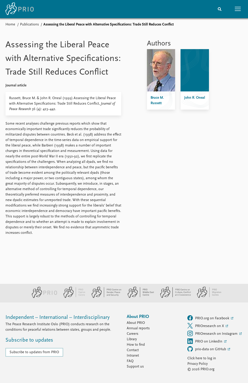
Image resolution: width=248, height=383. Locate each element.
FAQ (130, 361)
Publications (29, 24)
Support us (135, 366)
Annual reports (138, 328)
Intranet (133, 356)
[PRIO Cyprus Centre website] (72, 297)
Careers (132, 334)
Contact (133, 350)
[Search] (220, 9)
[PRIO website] (42, 297)
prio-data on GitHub (207, 349)
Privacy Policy (197, 364)
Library (132, 339)
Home (10, 24)
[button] (238, 9)
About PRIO (136, 323)
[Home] (19, 9)
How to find (136, 345)
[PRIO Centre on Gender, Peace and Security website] (105, 297)
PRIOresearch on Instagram (212, 333)
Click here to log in (201, 358)
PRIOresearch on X (206, 325)
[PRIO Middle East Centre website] (139, 297)
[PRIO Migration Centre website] (206, 297)
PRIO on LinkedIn (205, 341)
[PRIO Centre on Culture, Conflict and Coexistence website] (173, 297)
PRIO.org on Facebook (208, 318)
